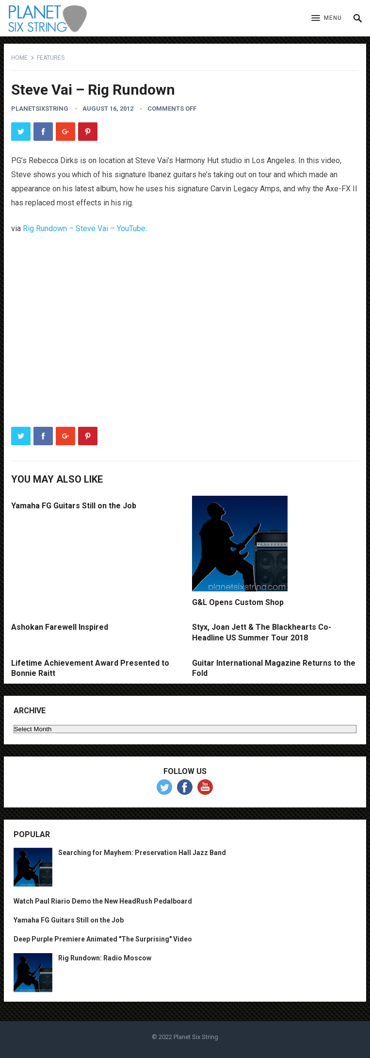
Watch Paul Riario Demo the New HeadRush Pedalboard (103, 901)
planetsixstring (39, 108)
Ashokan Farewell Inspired (59, 627)
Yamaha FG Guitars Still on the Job (73, 505)
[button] (326, 18)
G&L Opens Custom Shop (238, 602)
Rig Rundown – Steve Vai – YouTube (84, 228)
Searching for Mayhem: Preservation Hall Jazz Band (142, 852)
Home (19, 57)
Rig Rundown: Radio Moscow (104, 958)
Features (50, 57)
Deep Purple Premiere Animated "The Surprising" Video (103, 939)
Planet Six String (196, 1037)
